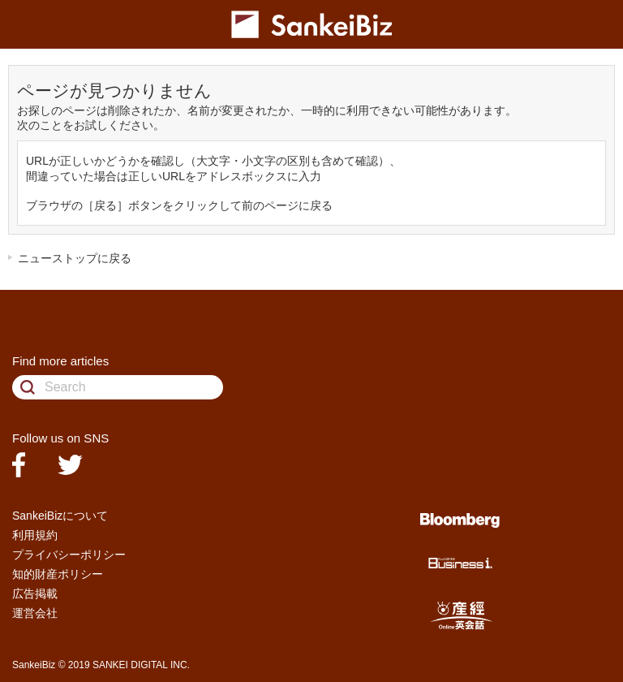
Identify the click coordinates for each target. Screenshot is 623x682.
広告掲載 (35, 593)
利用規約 (35, 535)
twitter (70, 465)
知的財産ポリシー (57, 574)
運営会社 (35, 613)
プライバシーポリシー (69, 554)
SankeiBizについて (60, 515)
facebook (18, 464)
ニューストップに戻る (74, 258)
